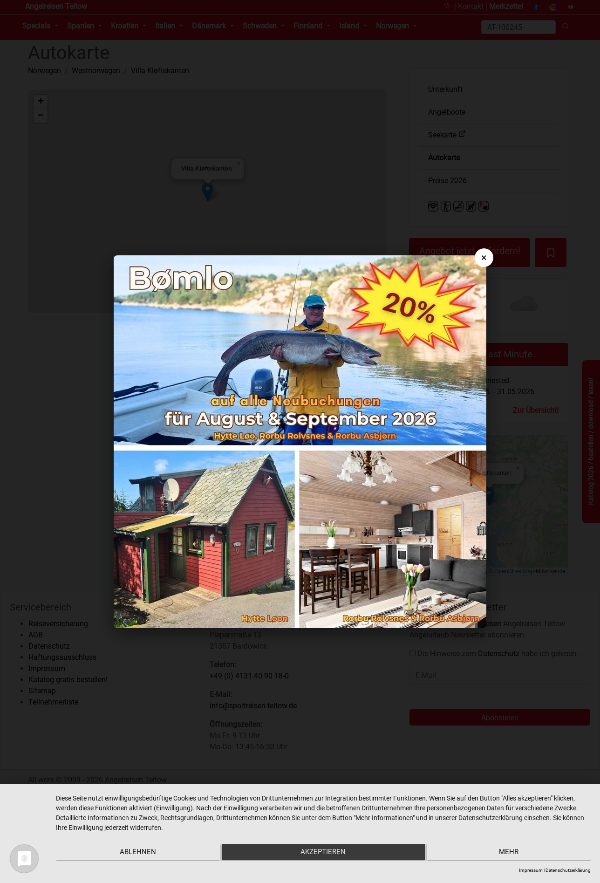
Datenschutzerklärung (568, 870)
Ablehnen (135, 853)
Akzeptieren (323, 853)
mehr (511, 853)
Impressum (531, 870)
